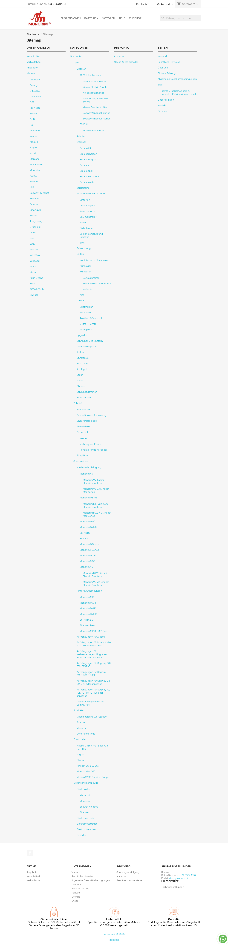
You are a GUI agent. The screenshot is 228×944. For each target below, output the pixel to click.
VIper (33, 232)
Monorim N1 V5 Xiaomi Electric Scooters (95, 575)
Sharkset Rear (87, 625)
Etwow (33, 113)
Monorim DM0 (87, 521)
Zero (32, 283)
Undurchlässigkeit (87, 420)
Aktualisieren (84, 426)
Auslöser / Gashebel (91, 318)
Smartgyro (35, 210)
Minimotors (36, 164)
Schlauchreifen (91, 278)
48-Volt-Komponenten (95, 81)
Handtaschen (84, 409)
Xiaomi (33, 272)
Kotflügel (82, 369)
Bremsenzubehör (89, 176)
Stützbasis (83, 357)
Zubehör (135, 18)
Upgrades (82, 335)
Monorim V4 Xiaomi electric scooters (93, 481)
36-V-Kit (84, 124)
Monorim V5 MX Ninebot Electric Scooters (96, 583)
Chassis (81, 386)
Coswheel (35, 96)
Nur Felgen (86, 266)
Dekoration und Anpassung (91, 415)
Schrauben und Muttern (90, 340)
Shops (75, 900)
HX (31, 125)
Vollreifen (88, 289)
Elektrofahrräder (86, 818)
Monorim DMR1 (88, 608)
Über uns (163, 67)
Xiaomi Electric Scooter (95, 87)
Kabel (83, 222)
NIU (32, 187)
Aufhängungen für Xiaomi (91, 636)
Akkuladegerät (87, 205)
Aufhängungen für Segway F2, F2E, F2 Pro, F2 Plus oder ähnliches (93, 693)
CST (32, 102)
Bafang (34, 85)
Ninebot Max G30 (86, 771)
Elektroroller (83, 789)
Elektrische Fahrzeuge (85, 782)
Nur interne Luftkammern (94, 260)
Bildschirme (86, 228)
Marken (31, 73)
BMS (82, 242)
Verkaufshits (33, 62)
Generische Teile (86, 733)
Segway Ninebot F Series (96, 113)
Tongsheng (36, 221)
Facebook (30, 853)
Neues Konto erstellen (126, 62)
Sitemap (162, 111)
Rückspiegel (86, 329)
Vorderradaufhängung (89, 467)
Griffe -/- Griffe (88, 323)
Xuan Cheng (36, 278)
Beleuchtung (84, 248)
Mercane (35, 159)
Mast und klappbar (87, 346)
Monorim (35, 170)
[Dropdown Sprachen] (143, 4)
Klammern (85, 312)
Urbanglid (35, 227)
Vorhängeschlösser (90, 444)
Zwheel (34, 295)
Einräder (81, 835)
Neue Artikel (33, 56)
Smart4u (34, 204)
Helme (83, 438)
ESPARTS (35, 108)
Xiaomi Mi (85, 795)
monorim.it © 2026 (114, 934)
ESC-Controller (88, 216)
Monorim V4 (86, 473)
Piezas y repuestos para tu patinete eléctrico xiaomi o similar (179, 92)
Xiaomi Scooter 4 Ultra (95, 107)
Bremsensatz (87, 182)
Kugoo (33, 147)
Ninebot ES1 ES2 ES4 (88, 765)
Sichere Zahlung (167, 73)
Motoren (108, 18)
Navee (33, 176)
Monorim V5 (86, 566)
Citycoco (35, 91)
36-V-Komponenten (93, 130)
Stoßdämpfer (84, 397)
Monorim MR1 (87, 597)
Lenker (80, 300)
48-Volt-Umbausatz (90, 75)
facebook (114, 939)
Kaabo (33, 136)
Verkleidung (83, 187)
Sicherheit (82, 432)
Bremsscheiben (88, 153)
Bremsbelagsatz (89, 159)
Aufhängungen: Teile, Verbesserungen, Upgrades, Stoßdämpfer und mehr (92, 654)
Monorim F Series (89, 549)
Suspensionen (71, 18)
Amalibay (35, 79)
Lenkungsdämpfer (87, 391)
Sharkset (35, 198)
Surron (33, 215)
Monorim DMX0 (88, 527)
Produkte (78, 710)
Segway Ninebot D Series (96, 118)
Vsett (33, 238)
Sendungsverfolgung (127, 872)
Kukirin (33, 153)
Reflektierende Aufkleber (93, 449)
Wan (32, 244)
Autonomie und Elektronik (91, 193)
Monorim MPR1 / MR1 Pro (93, 631)
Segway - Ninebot (39, 193)
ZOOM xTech (37, 289)
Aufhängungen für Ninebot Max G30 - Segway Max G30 (94, 644)
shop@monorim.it (178, 878)
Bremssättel (86, 148)
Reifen (80, 254)
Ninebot (34, 181)
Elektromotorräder (87, 823)
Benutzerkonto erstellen (129, 880)
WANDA (34, 249)
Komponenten (87, 211)
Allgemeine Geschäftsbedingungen (177, 79)
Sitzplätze (82, 455)
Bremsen (82, 142)
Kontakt (162, 105)
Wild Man (35, 255)
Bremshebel (86, 165)
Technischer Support (172, 886)
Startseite (75, 56)
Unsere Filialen (166, 99)
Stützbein (82, 363)
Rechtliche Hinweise (169, 62)
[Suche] (180, 18)
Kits (82, 295)
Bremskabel (86, 170)
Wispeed (35, 261)
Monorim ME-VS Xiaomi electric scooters (95, 505)
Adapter (81, 136)
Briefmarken (86, 306)
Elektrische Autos (86, 829)
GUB (32, 119)
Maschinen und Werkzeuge (92, 716)
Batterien (91, 18)
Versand (162, 56)
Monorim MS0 (87, 561)
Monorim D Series (89, 544)
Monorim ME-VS (88, 497)
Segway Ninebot (89, 806)
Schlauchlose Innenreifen (97, 283)
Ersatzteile (79, 739)
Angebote (32, 67)
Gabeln (80, 380)
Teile (122, 18)
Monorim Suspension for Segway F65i (90, 703)
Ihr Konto (123, 866)
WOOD (33, 266)
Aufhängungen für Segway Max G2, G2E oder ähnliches (94, 682)
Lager (80, 374)
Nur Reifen (85, 271)
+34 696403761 (57, 4)
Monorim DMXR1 (89, 614)
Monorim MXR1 (88, 602)
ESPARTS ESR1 (87, 619)
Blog (160, 84)
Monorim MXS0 (88, 555)
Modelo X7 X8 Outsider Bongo (93, 777)
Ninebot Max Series (93, 92)
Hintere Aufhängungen (89, 590)
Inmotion (35, 130)
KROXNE (34, 142)
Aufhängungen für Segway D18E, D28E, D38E (91, 673)
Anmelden (119, 56)
